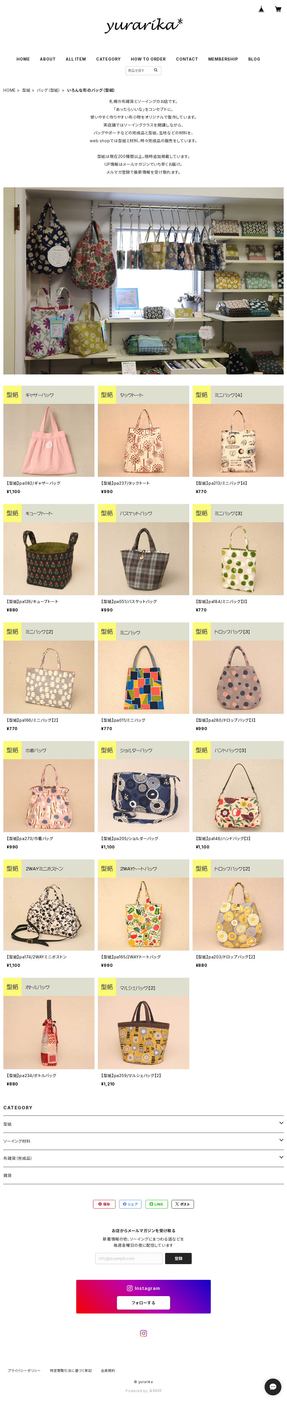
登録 (178, 1258)
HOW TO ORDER (148, 59)
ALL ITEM (76, 59)
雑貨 (7, 1175)
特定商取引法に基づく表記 (71, 1370)
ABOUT (47, 59)
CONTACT (187, 59)
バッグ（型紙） (49, 90)
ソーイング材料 (17, 1141)
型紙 (26, 90)
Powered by (143, 1391)
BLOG (254, 59)
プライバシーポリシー (24, 1370)
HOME (23, 59)
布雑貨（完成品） (18, 1158)
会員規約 (108, 1370)
